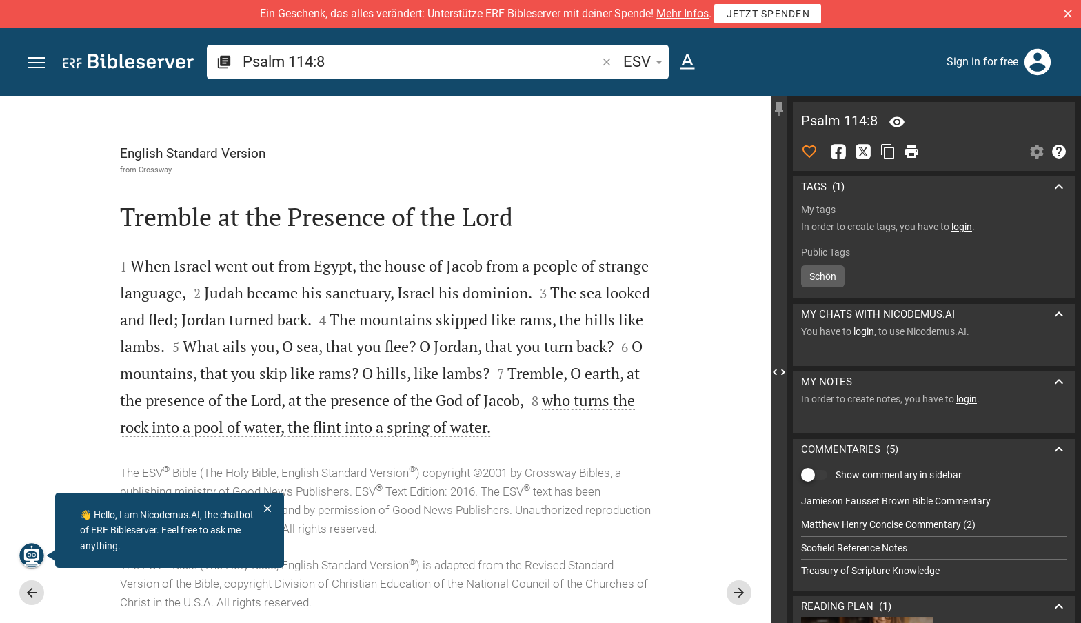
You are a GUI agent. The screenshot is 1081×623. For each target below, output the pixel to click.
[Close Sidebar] (779, 372)
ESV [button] (645, 61)
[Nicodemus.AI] (31, 555)
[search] (420, 61)
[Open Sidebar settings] (1037, 152)
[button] (1068, 14)
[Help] (1059, 152)
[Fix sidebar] (779, 108)
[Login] (1037, 62)
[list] (934, 536)
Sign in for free (982, 61)
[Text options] (687, 62)
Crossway (155, 169)
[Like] (809, 152)
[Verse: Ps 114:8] (897, 122)
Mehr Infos (682, 13)
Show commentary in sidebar (899, 474)
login (961, 226)
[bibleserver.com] (128, 64)
